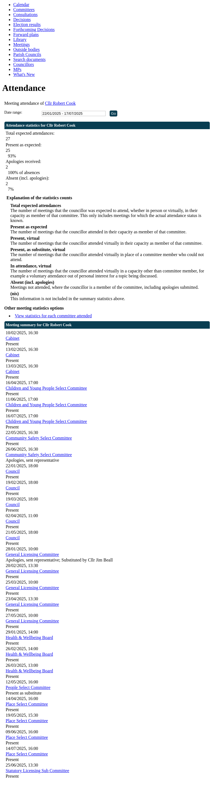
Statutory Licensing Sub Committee (37, 770)
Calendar (21, 4)
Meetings (21, 44)
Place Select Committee (27, 704)
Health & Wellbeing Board (29, 637)
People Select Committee (28, 687)
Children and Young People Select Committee (46, 388)
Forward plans (26, 34)
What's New (24, 74)
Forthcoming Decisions (34, 29)
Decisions (22, 19)
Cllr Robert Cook (60, 103)
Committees (24, 9)
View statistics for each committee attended (53, 315)
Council (13, 471)
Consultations (25, 14)
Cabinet (13, 338)
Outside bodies (26, 49)
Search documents (29, 59)
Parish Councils (27, 54)
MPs (17, 69)
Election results (27, 24)
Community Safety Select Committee (39, 438)
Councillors (23, 64)
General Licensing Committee (32, 554)
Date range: (13, 112)
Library (20, 39)
